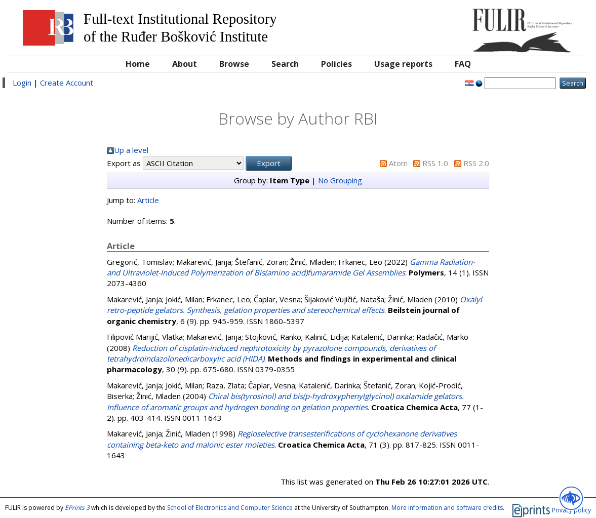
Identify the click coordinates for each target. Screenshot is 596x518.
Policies (336, 63)
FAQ (463, 63)
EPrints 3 (77, 507)
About (184, 63)
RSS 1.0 (435, 163)
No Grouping (340, 180)
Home (138, 63)
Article (148, 200)
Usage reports (403, 63)
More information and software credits (447, 507)
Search (285, 63)
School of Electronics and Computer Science (230, 507)
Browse (234, 63)
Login (22, 82)
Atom (398, 163)
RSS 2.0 (476, 163)
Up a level (131, 150)
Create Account (66, 82)
